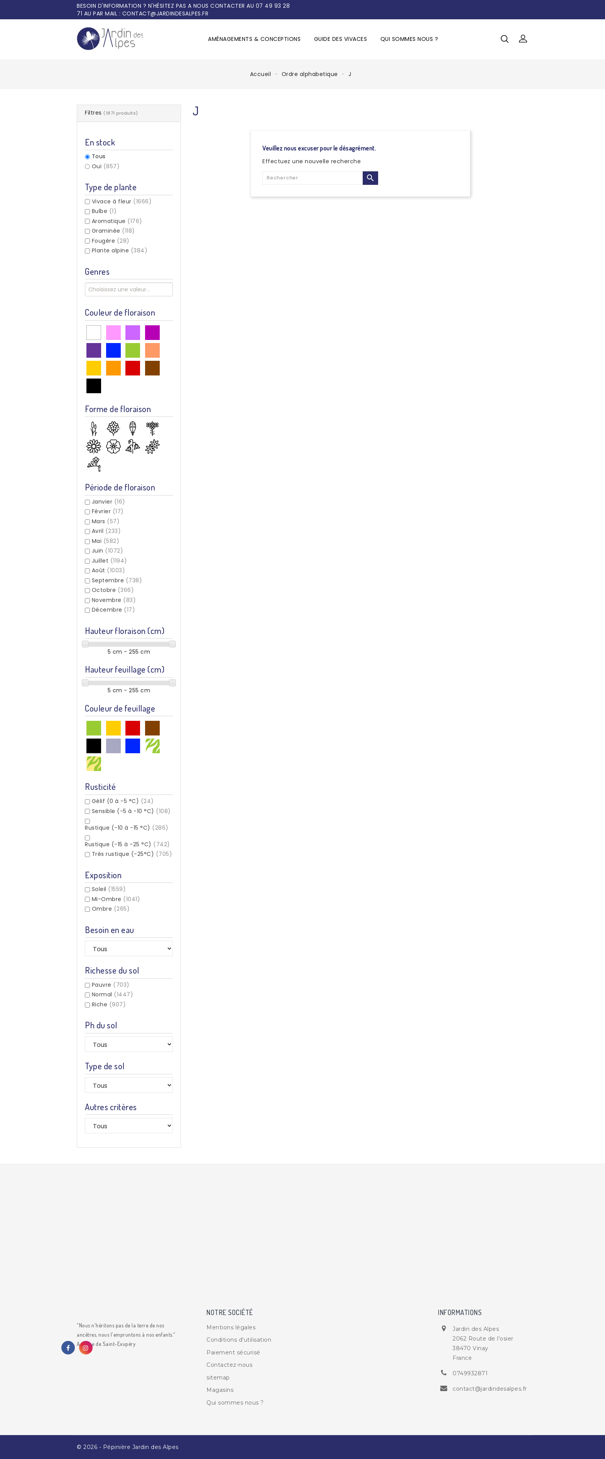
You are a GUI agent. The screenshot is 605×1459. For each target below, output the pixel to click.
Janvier (108, 501)
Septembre (117, 580)
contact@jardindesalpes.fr (490, 1388)
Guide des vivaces (340, 39)
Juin (107, 551)
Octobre (113, 590)
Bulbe (104, 211)
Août (108, 570)
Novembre (114, 600)
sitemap (218, 1377)
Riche (109, 1004)
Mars (106, 521)
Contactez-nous (229, 1364)
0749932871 (470, 1373)
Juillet (109, 561)
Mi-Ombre (116, 899)
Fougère (111, 241)
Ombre (111, 909)
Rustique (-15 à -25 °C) (127, 844)
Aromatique (117, 221)
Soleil (109, 889)
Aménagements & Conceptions (254, 39)
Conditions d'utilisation (238, 1339)
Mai (106, 541)
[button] (523, 39)
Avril (106, 531)
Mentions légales (230, 1327)
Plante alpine (120, 250)
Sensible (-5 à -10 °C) (131, 811)
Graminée (113, 231)
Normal (113, 994)
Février (108, 511)
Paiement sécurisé (233, 1352)
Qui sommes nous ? (409, 39)
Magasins (219, 1389)
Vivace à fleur (122, 201)
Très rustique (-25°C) (132, 854)
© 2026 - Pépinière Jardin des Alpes (128, 1447)
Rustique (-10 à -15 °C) (127, 828)
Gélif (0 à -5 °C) (123, 801)
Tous (99, 156)
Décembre (113, 610)
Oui (106, 166)
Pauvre (111, 985)
